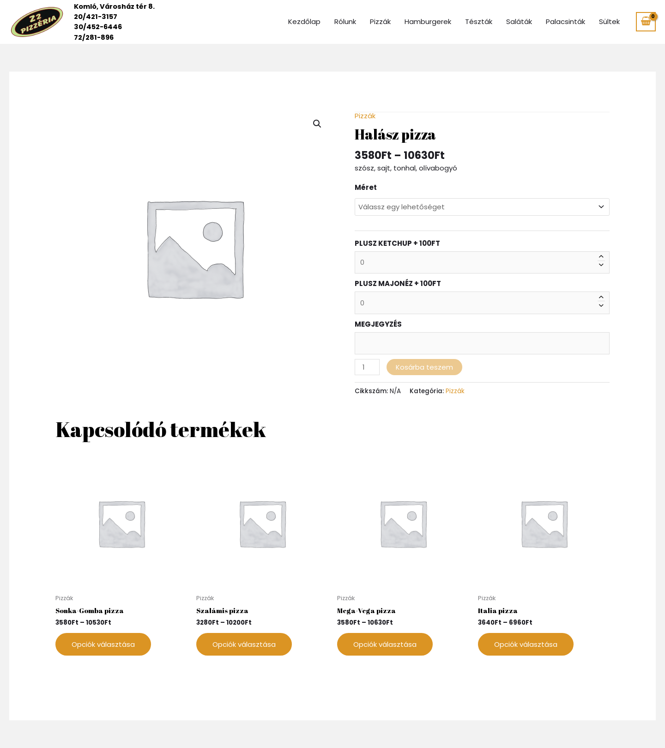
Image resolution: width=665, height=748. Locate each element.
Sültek (609, 21)
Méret (366, 187)
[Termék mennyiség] (367, 367)
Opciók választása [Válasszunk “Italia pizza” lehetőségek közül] (525, 644)
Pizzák (380, 21)
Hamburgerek (428, 21)
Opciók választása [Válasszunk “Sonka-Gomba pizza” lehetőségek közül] (103, 644)
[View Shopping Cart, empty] (646, 21)
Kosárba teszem (424, 366)
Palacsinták (565, 21)
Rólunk (345, 21)
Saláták (519, 21)
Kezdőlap (304, 21)
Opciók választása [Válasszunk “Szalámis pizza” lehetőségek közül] (244, 644)
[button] (317, 124)
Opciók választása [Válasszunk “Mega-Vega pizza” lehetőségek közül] (385, 644)
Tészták (478, 21)
